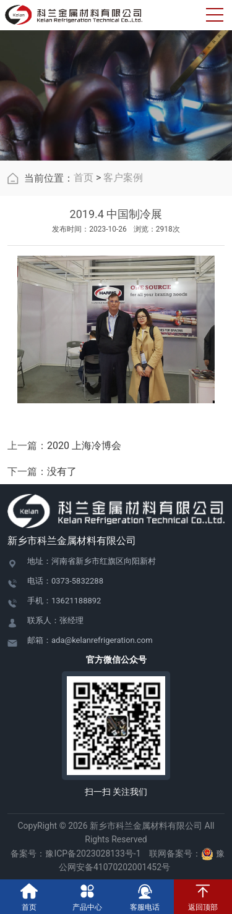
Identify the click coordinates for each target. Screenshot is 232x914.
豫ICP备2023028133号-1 (92, 853)
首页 (83, 177)
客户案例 (123, 177)
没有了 (62, 471)
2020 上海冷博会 (84, 445)
